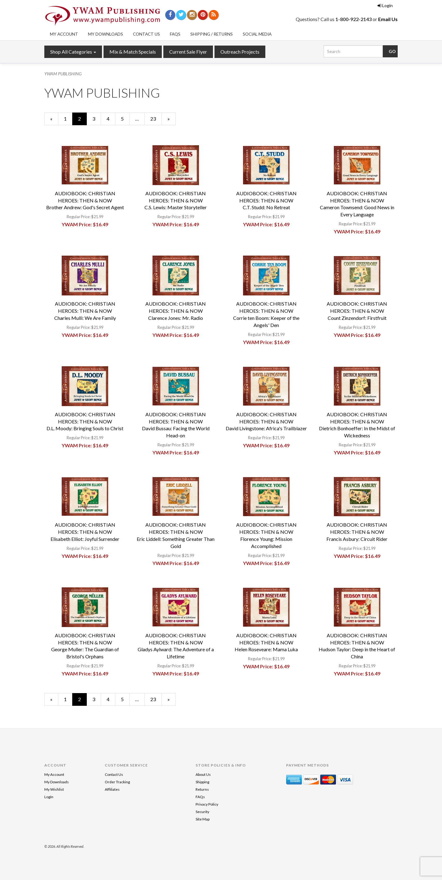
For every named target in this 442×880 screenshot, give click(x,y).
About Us (203, 774)
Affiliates (112, 789)
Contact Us (146, 34)
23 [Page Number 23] (155, 118)
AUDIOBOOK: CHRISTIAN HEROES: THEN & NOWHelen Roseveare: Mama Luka (266, 642)
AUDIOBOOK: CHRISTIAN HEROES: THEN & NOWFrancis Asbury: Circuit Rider (356, 532)
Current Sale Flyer (188, 52)
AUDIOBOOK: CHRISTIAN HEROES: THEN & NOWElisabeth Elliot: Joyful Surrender (85, 532)
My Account (64, 34)
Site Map (203, 819)
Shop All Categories (73, 52)
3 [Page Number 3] (96, 118)
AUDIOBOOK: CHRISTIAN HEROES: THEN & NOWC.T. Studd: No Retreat (266, 200)
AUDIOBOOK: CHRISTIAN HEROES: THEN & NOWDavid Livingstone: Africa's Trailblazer (266, 421)
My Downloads (105, 34)
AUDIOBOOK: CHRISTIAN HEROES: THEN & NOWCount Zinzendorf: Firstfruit (357, 311)
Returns (202, 789)
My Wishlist (54, 789)
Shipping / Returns (211, 34)
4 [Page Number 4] (111, 118)
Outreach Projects (239, 52)
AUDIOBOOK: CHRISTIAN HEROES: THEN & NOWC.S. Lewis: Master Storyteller (175, 200)
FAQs (175, 34)
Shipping (202, 782)
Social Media (257, 34)
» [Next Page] (171, 120)
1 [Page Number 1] (68, 118)
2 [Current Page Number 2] (82, 120)
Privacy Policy (207, 804)
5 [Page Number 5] (125, 118)
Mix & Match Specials (132, 52)
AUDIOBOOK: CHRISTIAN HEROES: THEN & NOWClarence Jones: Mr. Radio (175, 311)
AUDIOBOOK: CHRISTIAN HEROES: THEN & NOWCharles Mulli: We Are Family (85, 311)
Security (202, 811)
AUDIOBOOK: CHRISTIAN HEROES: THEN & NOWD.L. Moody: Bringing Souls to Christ (84, 421)
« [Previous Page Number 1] (54, 120)
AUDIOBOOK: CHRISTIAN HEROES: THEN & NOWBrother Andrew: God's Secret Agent (85, 200)
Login (385, 5)
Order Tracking (117, 782)
